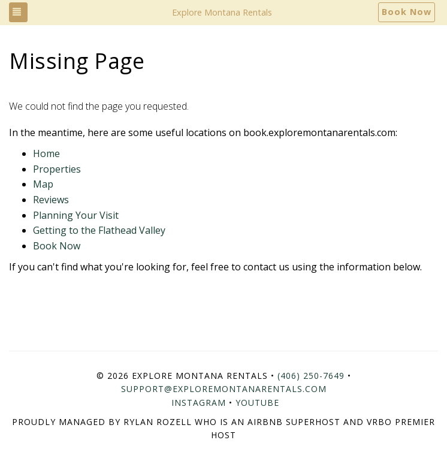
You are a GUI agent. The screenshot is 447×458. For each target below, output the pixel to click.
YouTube (257, 402)
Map (43, 184)
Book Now (406, 11)
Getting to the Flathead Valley (99, 230)
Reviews (51, 199)
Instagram (198, 402)
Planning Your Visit (76, 215)
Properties (57, 169)
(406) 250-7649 (311, 375)
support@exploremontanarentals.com (224, 388)
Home (46, 153)
